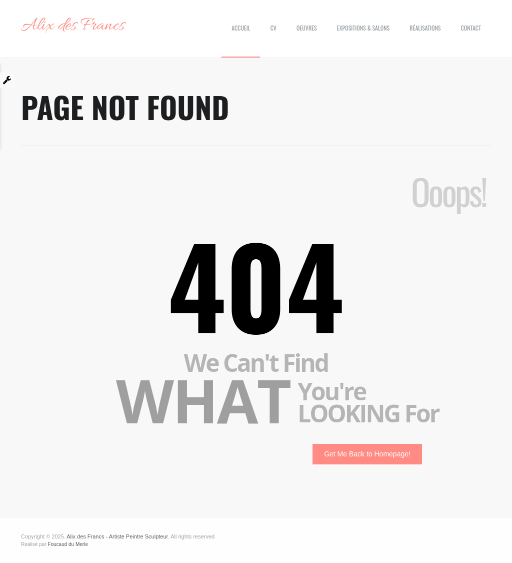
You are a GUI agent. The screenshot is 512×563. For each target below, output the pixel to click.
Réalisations (425, 28)
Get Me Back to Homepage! (367, 454)
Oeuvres (306, 28)
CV (273, 28)
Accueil (241, 28)
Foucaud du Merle (68, 544)
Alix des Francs (72, 26)
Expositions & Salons (363, 28)
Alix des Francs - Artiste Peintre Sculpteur (117, 536)
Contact (471, 28)
